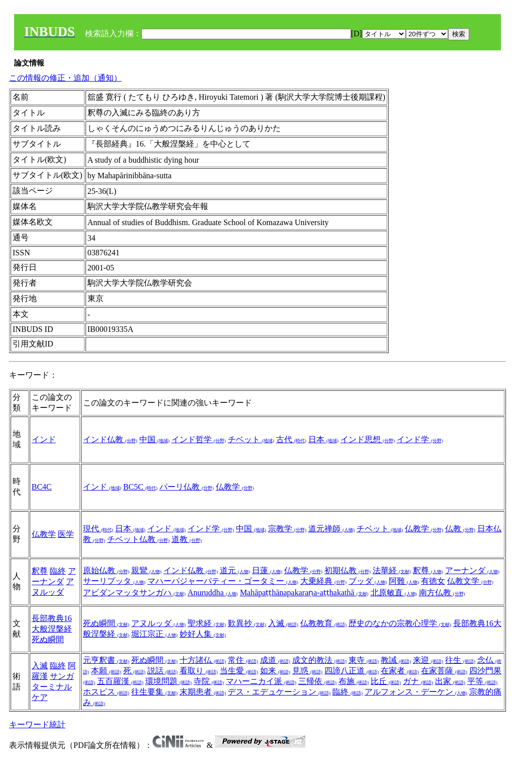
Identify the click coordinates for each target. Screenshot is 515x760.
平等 (482, 681)
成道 (275, 660)
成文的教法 (319, 660)
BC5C (140, 486)
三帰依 (317, 681)
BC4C (42, 486)
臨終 (58, 571)
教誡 (396, 660)
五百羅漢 (120, 681)
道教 (186, 539)
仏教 (460, 528)
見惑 (307, 670)
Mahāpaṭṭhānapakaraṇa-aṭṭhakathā (304, 592)
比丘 (386, 681)
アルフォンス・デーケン (416, 691)
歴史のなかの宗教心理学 (400, 623)
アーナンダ (472, 570)
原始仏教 (106, 570)
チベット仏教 (138, 539)
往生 (460, 660)
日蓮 (267, 570)
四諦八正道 (351, 670)
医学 (66, 534)
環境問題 (168, 681)
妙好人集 (203, 634)
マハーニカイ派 (261, 681)
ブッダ (368, 581)
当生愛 (239, 670)
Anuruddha (213, 592)
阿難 (404, 581)
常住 (243, 660)
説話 (162, 670)
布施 (353, 681)
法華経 (392, 570)
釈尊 (40, 571)
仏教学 (235, 486)
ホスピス (106, 691)
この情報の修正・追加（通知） (65, 78)
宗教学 (287, 528)
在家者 (400, 670)
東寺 (364, 660)
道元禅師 (331, 528)
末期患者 (203, 691)
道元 (235, 570)
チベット (251, 439)
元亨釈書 (106, 660)
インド (44, 439)
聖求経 (207, 623)
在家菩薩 (444, 670)
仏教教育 (323, 623)
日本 (323, 439)
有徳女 (433, 581)
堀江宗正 (154, 634)
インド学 (420, 439)
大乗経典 (323, 581)
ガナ (418, 681)
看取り (199, 670)
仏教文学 (470, 581)
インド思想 (367, 439)
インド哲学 (198, 439)
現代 (98, 528)
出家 (450, 681)
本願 (106, 670)
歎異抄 (247, 623)
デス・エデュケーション (279, 691)
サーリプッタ (114, 581)
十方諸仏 (203, 660)
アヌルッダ (158, 623)
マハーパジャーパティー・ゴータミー (222, 581)
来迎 (428, 660)
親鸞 (146, 570)
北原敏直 (394, 592)
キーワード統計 (37, 724)
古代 (291, 439)
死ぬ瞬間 (48, 639)
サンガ (62, 676)
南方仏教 (442, 592)
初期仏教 (347, 570)
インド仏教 (110, 439)
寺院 (209, 681)
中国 (154, 439)
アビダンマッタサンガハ (134, 592)
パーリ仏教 (186, 486)
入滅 (283, 623)
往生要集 (154, 691)
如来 (275, 670)
